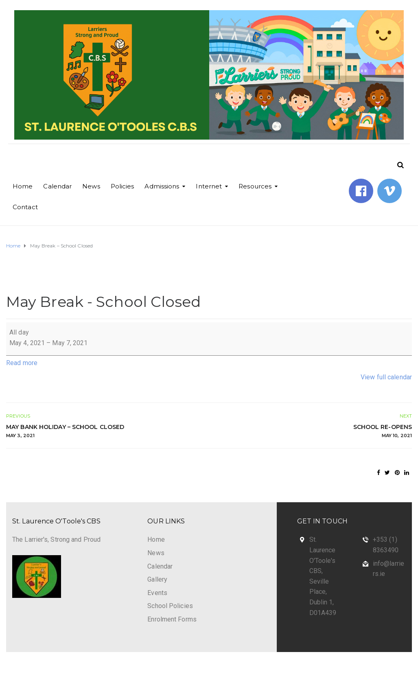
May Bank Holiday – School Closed (103, 431)
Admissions (161, 186)
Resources (255, 186)
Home (23, 186)
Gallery (157, 579)
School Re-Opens (314, 431)
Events (157, 593)
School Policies (170, 606)
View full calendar (386, 377)
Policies (122, 186)
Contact (25, 207)
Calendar (57, 186)
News (91, 186)
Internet (209, 186)
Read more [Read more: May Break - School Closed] (21, 363)
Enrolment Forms (172, 619)
